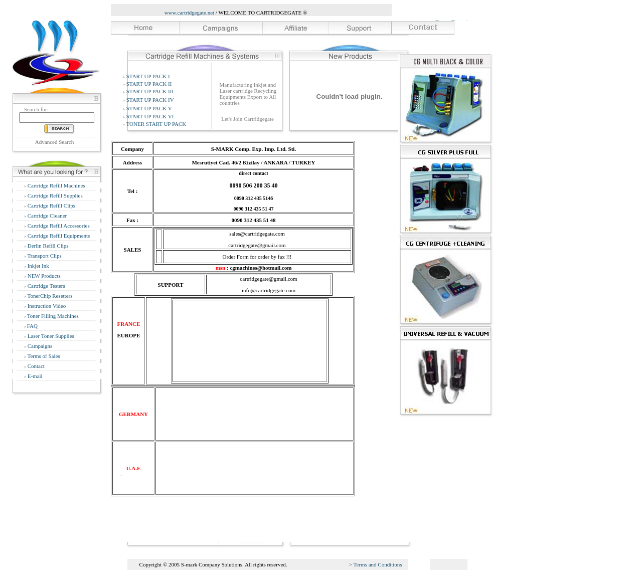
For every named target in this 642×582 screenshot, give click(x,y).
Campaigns (39, 346)
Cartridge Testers (45, 286)
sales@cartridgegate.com (257, 234)
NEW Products (43, 276)
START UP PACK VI (150, 116)
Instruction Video (46, 306)
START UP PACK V (149, 108)
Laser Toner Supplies (50, 336)
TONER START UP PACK (156, 124)
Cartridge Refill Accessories (58, 226)
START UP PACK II (149, 84)
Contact (35, 366)
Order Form (235, 257)
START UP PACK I (148, 76)
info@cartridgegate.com (268, 290)
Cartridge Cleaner (46, 216)
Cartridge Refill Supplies (54, 195)
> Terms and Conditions (375, 564)
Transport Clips (44, 256)
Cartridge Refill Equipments (58, 236)
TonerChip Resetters (49, 296)
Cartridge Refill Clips (50, 206)
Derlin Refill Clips (47, 246)
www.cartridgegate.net (189, 13)
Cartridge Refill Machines (55, 185)
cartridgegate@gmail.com (256, 245)
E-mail (34, 376)
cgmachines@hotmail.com (260, 268)
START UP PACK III (150, 91)
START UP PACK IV (150, 100)
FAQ (32, 326)
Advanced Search (54, 142)
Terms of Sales (43, 356)
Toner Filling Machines (53, 316)
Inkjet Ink (37, 266)
